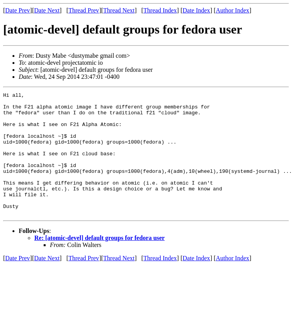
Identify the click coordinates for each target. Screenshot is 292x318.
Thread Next (118, 10)
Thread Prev (83, 10)
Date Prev (17, 10)
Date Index (196, 10)
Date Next (47, 10)
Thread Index (160, 10)
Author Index (233, 10)
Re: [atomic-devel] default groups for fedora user (99, 262)
